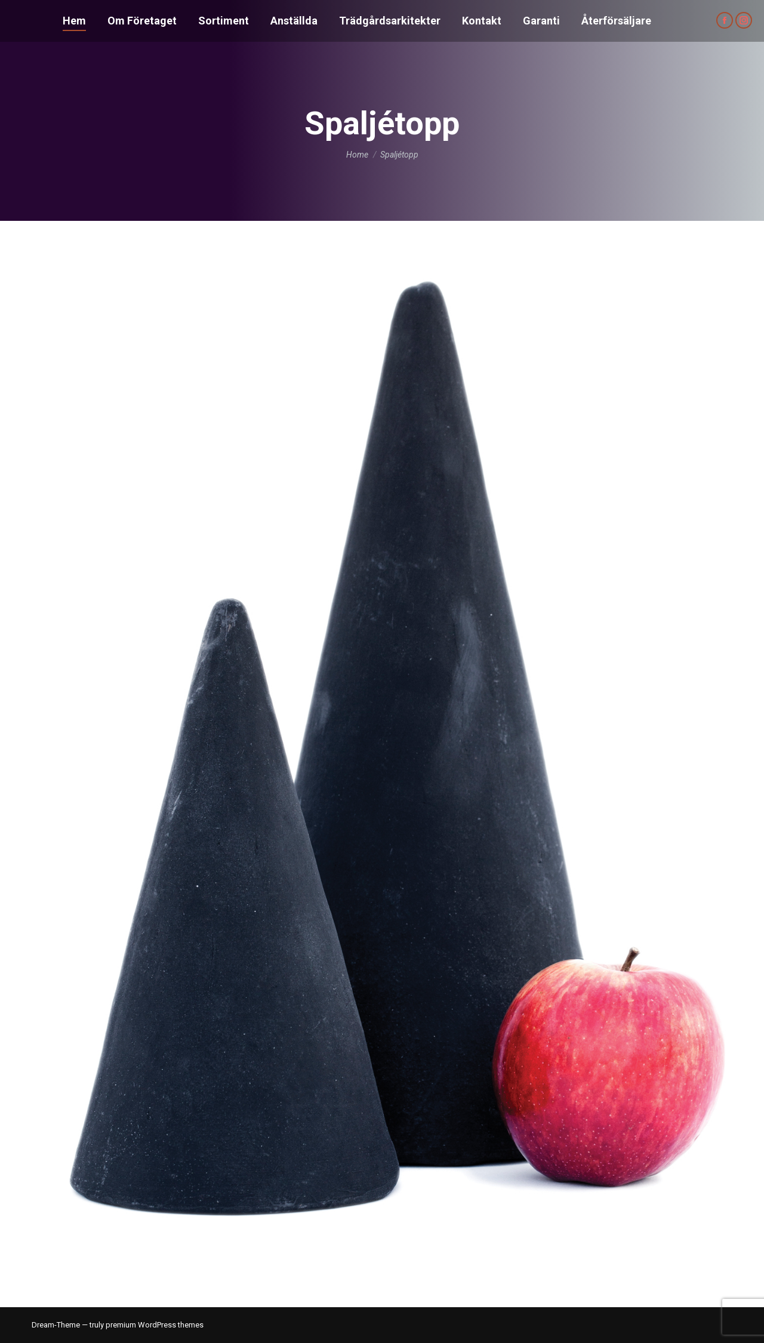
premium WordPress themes (155, 1324)
